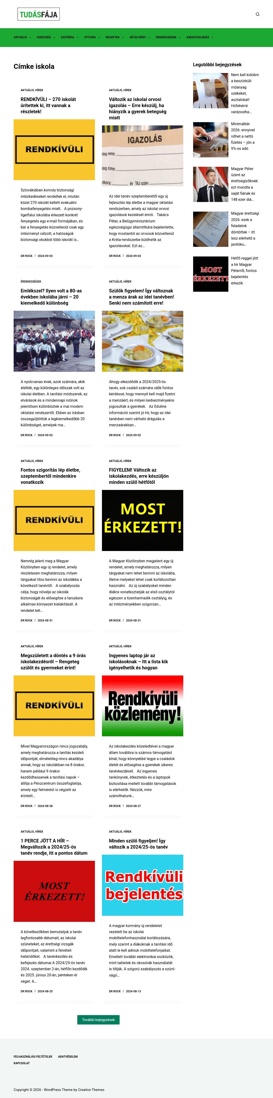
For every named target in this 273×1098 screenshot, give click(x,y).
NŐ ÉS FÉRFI (141, 37)
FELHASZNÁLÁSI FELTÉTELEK (33, 1056)
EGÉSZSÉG (47, 37)
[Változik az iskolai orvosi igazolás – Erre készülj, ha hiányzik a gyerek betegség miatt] (142, 155)
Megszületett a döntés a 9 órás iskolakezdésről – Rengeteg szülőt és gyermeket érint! (53, 662)
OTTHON (93, 37)
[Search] (257, 14)
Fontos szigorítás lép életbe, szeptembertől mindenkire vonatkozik (50, 476)
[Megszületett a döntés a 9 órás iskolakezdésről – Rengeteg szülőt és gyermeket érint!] (54, 705)
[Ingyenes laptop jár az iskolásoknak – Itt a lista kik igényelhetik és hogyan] (142, 705)
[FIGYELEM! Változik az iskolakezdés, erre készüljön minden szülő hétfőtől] (142, 520)
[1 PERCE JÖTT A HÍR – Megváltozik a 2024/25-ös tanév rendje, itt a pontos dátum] (54, 891)
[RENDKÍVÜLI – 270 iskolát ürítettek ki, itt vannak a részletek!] (54, 149)
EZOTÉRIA (70, 37)
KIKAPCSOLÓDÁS (201, 37)
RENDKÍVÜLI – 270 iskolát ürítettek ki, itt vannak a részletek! (48, 105)
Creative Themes (91, 1090)
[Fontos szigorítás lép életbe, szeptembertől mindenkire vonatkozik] (54, 520)
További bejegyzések (98, 1020)
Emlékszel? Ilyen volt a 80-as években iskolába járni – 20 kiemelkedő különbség (51, 297)
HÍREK (39, 90)
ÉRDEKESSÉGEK (169, 37)
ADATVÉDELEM (68, 1056)
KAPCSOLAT (22, 1063)
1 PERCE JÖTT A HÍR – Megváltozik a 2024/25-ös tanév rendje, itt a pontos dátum (54, 847)
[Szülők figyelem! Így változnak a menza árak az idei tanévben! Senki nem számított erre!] (142, 341)
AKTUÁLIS (23, 37)
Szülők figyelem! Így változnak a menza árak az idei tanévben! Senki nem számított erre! (141, 297)
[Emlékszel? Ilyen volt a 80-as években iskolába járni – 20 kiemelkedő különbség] (54, 341)
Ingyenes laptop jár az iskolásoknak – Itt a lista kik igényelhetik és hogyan (138, 662)
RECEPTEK (116, 37)
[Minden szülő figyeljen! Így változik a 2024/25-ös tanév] (142, 885)
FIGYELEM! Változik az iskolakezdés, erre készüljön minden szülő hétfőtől (139, 476)
